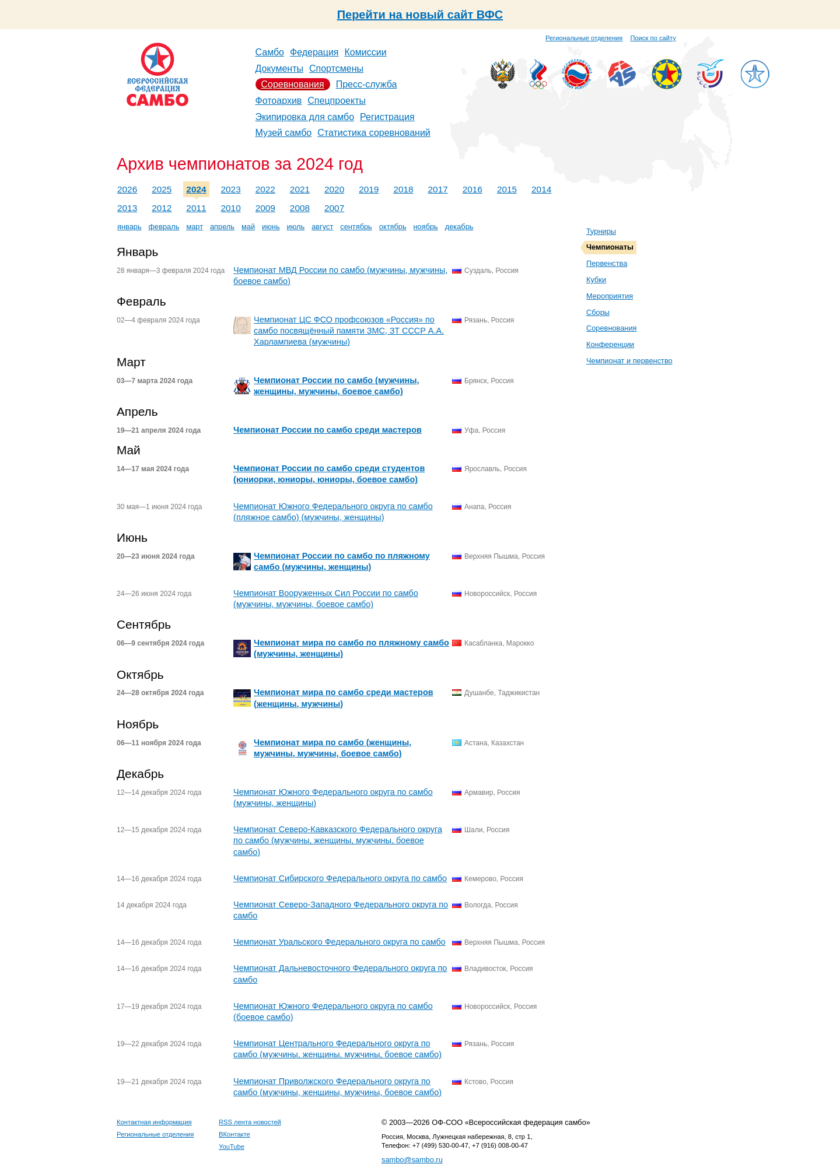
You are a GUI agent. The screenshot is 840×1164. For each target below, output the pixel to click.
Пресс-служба (366, 84)
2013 (127, 208)
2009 (265, 208)
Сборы (598, 312)
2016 (472, 189)
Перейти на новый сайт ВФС (420, 14)
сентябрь (356, 226)
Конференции (610, 344)
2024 (196, 189)
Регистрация (387, 117)
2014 (541, 189)
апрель (222, 226)
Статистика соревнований (373, 133)
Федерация (314, 52)
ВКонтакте (234, 1134)
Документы (279, 68)
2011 (196, 208)
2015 (507, 189)
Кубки (596, 279)
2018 (403, 189)
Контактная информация (154, 1122)
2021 (300, 189)
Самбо (270, 52)
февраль (164, 226)
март (194, 226)
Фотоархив (279, 101)
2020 (334, 189)
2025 (162, 189)
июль (296, 226)
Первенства (606, 263)
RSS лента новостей (250, 1122)
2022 (265, 189)
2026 (127, 189)
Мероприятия (609, 296)
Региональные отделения (583, 37)
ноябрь (426, 226)
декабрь (459, 226)
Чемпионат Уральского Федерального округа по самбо (339, 941)
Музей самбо (284, 133)
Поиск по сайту (653, 37)
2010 (231, 208)
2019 (369, 189)
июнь (270, 226)
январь (129, 226)
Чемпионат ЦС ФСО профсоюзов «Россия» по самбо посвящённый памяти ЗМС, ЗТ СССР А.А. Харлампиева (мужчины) (349, 330)
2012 (162, 208)
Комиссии (366, 52)
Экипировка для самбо (305, 117)
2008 (300, 208)
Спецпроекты (336, 101)
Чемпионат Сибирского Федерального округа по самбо (340, 878)
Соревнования (292, 84)
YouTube (231, 1146)
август (322, 226)
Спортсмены (336, 68)
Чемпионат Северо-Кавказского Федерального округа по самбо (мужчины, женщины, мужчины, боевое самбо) (337, 840)
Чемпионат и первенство (629, 360)
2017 (438, 189)
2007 (334, 208)
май (248, 226)
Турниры (601, 231)
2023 (231, 189)
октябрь (393, 226)
